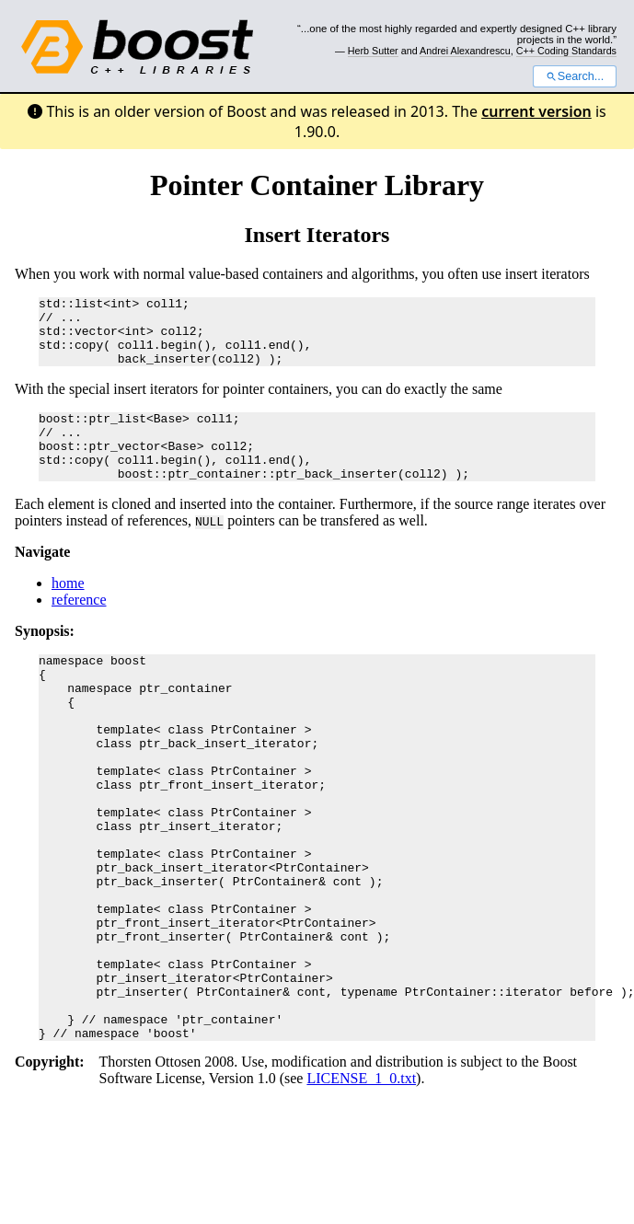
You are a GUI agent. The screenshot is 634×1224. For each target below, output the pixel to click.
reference (79, 627)
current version (536, 111)
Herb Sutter (373, 50)
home (68, 610)
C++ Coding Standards (566, 50)
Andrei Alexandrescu (465, 50)
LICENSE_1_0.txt (361, 1183)
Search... (575, 76)
